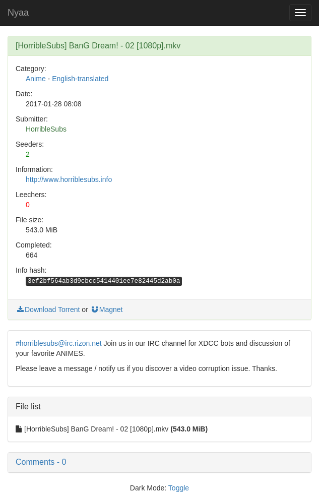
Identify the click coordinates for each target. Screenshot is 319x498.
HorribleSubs (46, 129)
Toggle (178, 488)
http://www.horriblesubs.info (69, 179)
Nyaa (18, 13)
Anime (36, 79)
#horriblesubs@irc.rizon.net (59, 343)
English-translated (80, 79)
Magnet (106, 309)
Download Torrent (48, 309)
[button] (159, 462)
